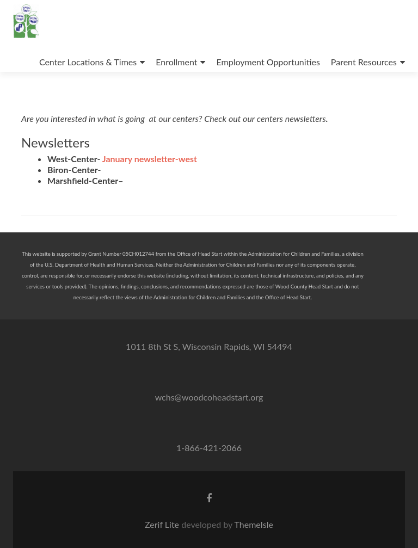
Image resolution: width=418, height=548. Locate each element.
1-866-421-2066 (209, 447)
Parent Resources (364, 62)
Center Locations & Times (88, 62)
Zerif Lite (163, 524)
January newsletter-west (149, 158)
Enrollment (176, 62)
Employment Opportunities (267, 62)
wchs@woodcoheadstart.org (209, 397)
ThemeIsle (253, 524)
